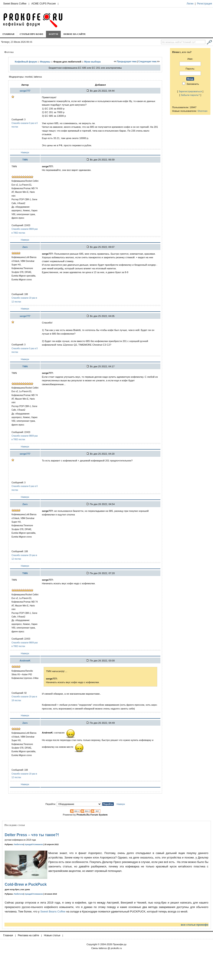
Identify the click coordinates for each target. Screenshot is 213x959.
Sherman (202, 110)
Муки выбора (92, 61)
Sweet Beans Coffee (14, 3)
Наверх (25, 152)
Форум (53, 34)
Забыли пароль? (190, 95)
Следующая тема (147, 61)
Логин (190, 3)
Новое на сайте (74, 34)
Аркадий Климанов (33, 844)
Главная (8, 34)
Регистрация (204, 3)
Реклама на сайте (28, 935)
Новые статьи (52, 935)
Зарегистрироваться (190, 91)
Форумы (45, 61)
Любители (19, 844)
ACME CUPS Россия (43, 3)
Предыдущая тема (127, 61)
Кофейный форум (26, 61)
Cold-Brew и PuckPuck (26, 884)
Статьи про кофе (31, 34)
